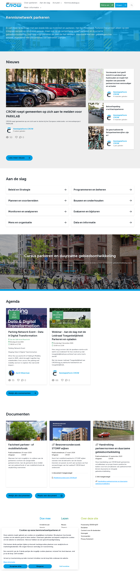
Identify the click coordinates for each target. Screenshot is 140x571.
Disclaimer (84, 527)
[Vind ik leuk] (16, 137)
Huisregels (84, 533)
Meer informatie (9, 562)
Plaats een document (50, 495)
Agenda (42, 527)
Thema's (64, 527)
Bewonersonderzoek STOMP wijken (66, 446)
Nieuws (63, 525)
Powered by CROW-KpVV (89, 525)
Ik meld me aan (45, 525)
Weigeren (40, 566)
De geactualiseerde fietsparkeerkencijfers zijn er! (117, 132)
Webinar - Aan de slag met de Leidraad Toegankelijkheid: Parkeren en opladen (69, 335)
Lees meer (11, 43)
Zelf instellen (64, 566)
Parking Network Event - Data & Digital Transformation (25, 333)
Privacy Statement (87, 539)
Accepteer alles (15, 566)
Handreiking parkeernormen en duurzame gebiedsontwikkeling (112, 448)
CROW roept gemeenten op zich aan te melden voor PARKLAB (44, 114)
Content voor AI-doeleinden (90, 530)
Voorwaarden (85, 536)
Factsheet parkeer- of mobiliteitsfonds (21, 446)
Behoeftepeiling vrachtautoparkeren (115, 107)
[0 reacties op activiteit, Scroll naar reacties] (24, 380)
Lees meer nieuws (19, 158)
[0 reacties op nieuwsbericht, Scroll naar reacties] (22, 137)
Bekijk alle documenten (19, 495)
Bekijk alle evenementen (22, 393)
